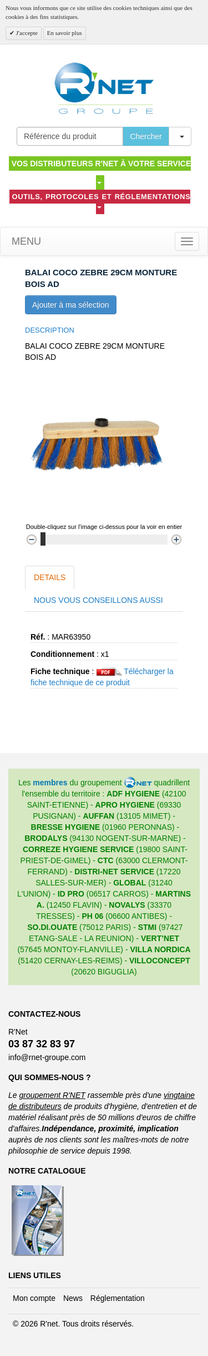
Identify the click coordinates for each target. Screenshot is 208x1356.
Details (49, 577)
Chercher (146, 136)
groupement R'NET (52, 1095)
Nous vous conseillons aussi (98, 600)
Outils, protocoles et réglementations (101, 200)
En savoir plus (64, 32)
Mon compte (34, 1298)
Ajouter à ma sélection (70, 304)
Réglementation (117, 1298)
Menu (25, 241)
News (73, 1298)
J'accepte (26, 32)
